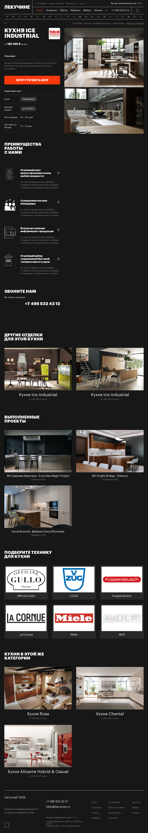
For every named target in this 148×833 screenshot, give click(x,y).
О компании (113, 802)
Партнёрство (114, 813)
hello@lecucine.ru (58, 807)
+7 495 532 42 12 (120, 10)
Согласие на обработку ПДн (19, 813)
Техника (135, 813)
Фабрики (96, 818)
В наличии (96, 808)
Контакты (112, 818)
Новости (136, 802)
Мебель (135, 808)
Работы (95, 813)
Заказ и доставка (116, 808)
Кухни (94, 802)
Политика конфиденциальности (21, 809)
